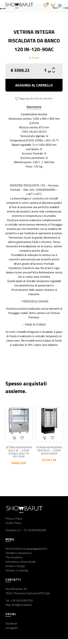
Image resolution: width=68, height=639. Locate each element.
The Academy (13, 557)
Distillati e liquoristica (18, 553)
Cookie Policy (13, 523)
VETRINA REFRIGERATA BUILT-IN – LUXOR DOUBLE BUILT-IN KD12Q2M (19, 452)
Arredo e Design (15, 566)
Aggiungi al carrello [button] (14, 437)
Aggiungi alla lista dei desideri (36, 98)
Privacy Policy (13, 518)
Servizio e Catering (16, 570)
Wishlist (47, 4)
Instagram (11, 628)
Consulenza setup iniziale (20, 561)
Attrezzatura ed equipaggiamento (26, 548)
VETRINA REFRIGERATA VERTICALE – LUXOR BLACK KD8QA (49, 450)
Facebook (11, 623)
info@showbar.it (22, 605)
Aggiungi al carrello (34, 85)
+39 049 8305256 (21, 600)
